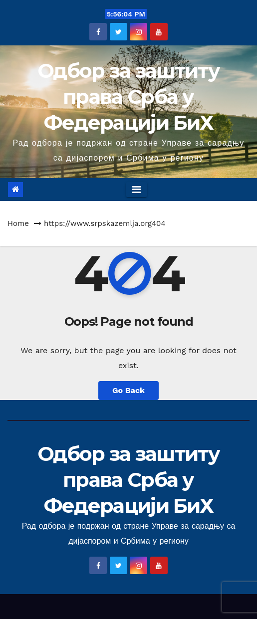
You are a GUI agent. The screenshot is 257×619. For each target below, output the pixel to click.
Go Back (128, 390)
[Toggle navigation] (136, 189)
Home (18, 223)
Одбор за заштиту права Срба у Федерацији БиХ (128, 96)
